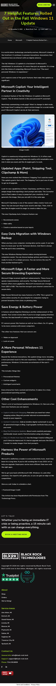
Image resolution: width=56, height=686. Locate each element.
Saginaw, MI (5, 637)
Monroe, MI (5, 626)
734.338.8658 (12, 662)
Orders (4, 597)
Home (10, 40)
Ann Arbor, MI (6, 612)
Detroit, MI (5, 616)
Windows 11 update (16, 64)
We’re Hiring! (6, 601)
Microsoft (19, 40)
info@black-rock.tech (20, 655)
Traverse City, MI (7, 640)
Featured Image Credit (11, 490)
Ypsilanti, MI (6, 644)
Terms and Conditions (23, 684)
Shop (3, 594)
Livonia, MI (5, 623)
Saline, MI (5, 633)
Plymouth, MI (6, 630)
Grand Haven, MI (7, 619)
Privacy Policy (35, 684)
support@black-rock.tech (18, 659)
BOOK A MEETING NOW (16, 534)
